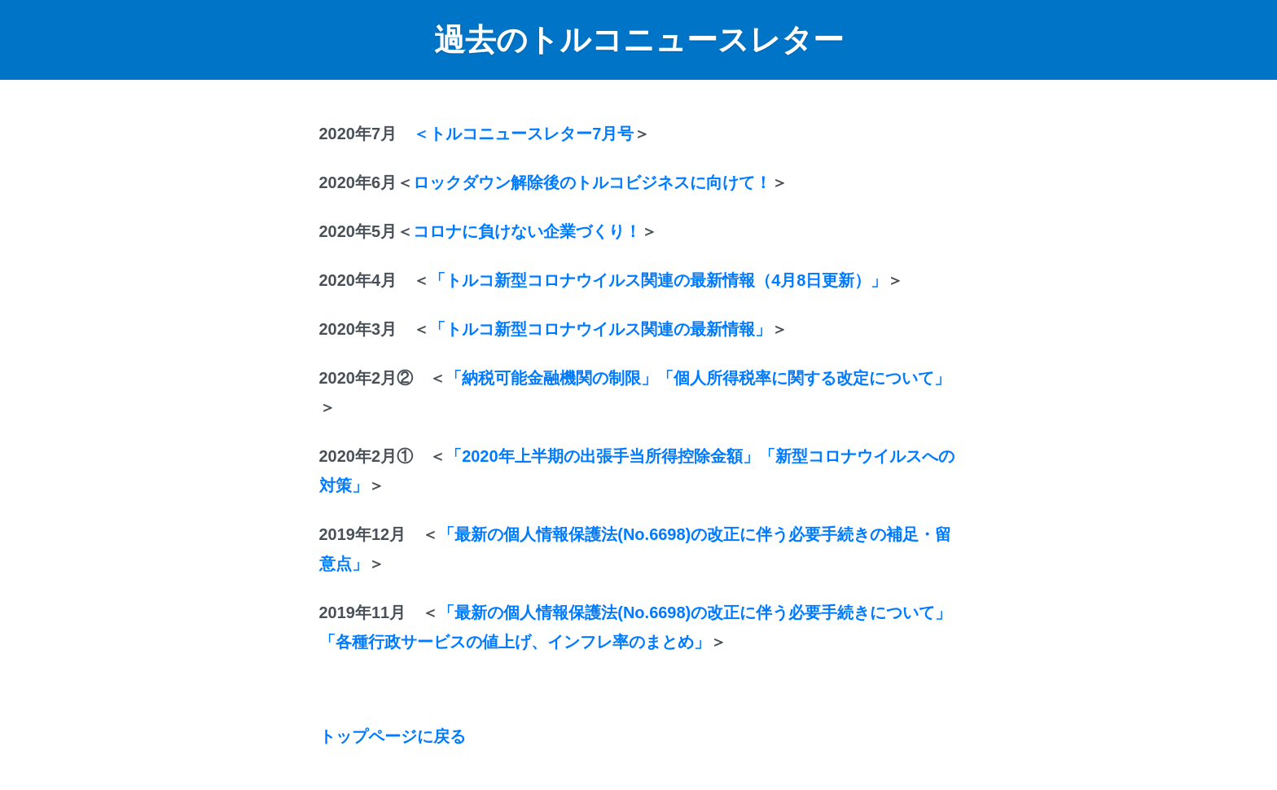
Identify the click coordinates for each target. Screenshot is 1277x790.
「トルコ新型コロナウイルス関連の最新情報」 (600, 329)
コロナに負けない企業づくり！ (527, 231)
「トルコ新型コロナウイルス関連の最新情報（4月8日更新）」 (658, 280)
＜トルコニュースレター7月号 (523, 134)
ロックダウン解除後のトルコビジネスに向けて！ (592, 182)
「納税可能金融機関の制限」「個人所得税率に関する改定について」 (697, 378)
